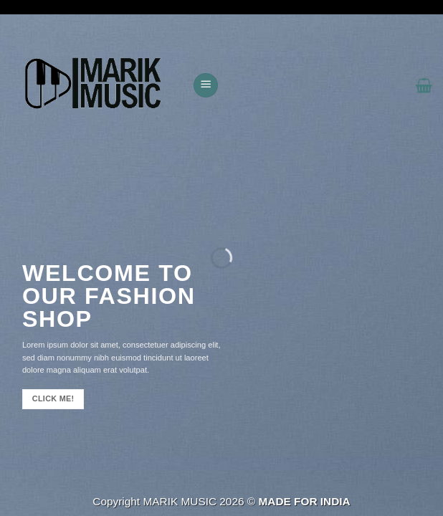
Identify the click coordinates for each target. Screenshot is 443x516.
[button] (206, 85)
